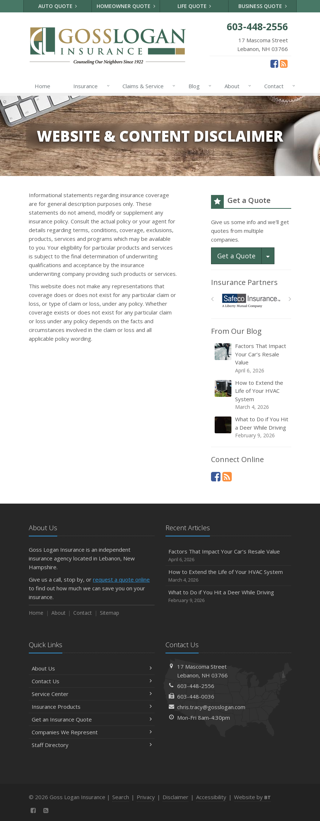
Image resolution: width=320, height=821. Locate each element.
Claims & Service (147, 86)
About (236, 86)
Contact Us (92, 681)
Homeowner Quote (126, 6)
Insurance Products (92, 706)
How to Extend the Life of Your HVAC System (251, 395)
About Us (92, 668)
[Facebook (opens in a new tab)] (274, 63)
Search (120, 797)
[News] (284, 63)
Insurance (89, 86)
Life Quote (194, 6)
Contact (278, 86)
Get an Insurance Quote (92, 719)
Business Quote (262, 6)
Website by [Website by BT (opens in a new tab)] (252, 797)
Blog (198, 86)
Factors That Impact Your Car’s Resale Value (251, 358)
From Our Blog (236, 331)
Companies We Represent (92, 732)
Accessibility (211, 797)
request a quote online (121, 579)
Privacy (146, 797)
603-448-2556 (195, 685)
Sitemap (109, 612)
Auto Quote (57, 6)
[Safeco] (251, 301)
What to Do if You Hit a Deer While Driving (251, 427)
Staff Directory (92, 744)
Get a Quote (236, 255)
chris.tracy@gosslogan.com (211, 707)
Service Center (92, 693)
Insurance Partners (244, 282)
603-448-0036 (195, 696)
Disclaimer (175, 797)
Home (42, 86)
